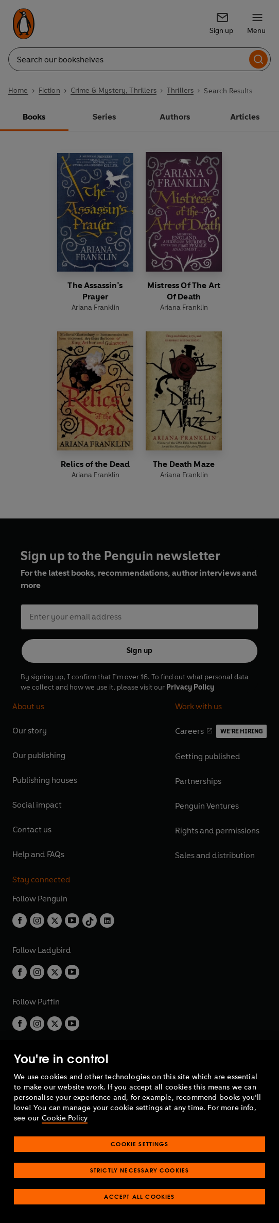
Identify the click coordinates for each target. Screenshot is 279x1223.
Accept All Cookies (139, 1196)
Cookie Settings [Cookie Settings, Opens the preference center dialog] (139, 1144)
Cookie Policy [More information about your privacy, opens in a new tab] (65, 1118)
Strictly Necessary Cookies (139, 1170)
